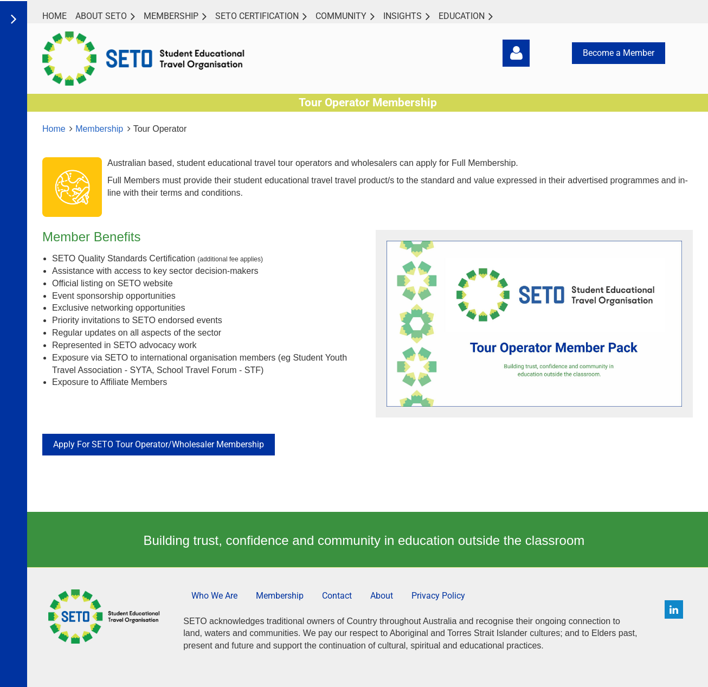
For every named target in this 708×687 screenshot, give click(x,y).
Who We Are (214, 595)
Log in (516, 53)
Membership (99, 128)
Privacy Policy (438, 595)
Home (54, 128)
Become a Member (618, 53)
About (381, 595)
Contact (337, 595)
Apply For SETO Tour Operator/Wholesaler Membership (158, 444)
